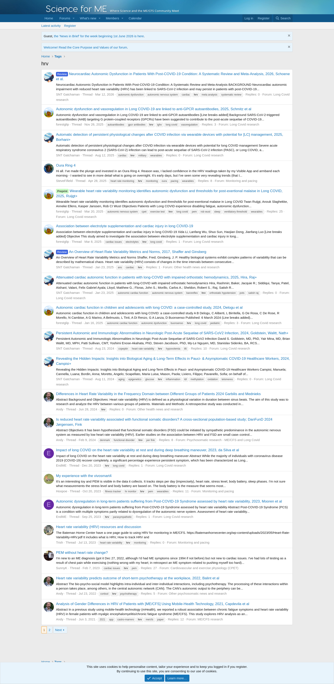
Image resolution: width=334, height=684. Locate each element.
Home (49, 18)
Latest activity (51, 25)
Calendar (135, 18)
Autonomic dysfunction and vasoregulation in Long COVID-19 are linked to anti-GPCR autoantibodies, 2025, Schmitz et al (153, 109)
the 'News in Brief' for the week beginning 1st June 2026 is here (99, 36)
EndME (61, 465)
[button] (74, 18)
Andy (59, 409)
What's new (88, 18)
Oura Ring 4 (66, 165)
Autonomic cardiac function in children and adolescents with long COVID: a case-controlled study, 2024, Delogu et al (149, 308)
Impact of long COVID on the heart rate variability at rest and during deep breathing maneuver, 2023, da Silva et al (147, 450)
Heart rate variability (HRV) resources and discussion (98, 527)
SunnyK (61, 568)
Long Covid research (244, 124)
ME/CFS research (210, 619)
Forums (64, 18)
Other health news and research (196, 267)
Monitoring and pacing (241, 181)
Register (70, 25)
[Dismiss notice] (288, 36)
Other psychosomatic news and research (198, 593)
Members (112, 18)
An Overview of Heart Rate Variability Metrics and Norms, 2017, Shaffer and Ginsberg (131, 252)
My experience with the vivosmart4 (84, 476)
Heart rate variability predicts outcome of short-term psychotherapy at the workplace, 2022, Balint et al (137, 578)
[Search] (283, 18)
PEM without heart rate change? (82, 553)
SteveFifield (64, 181)
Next (58, 630)
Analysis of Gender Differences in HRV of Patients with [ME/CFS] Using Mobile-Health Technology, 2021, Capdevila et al (152, 604)
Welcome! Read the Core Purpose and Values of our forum (85, 47)
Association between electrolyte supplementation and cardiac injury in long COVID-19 (124, 226)
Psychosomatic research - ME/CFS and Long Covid (223, 440)
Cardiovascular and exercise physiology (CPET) (204, 568)
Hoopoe (61, 491)
